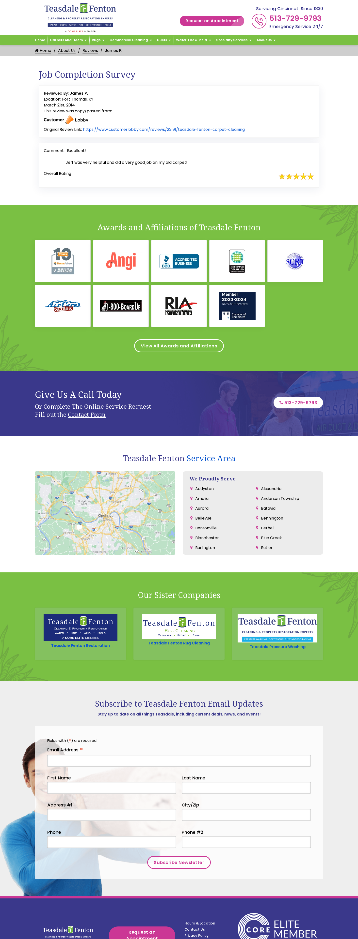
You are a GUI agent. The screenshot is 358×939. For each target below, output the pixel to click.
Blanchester (207, 538)
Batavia (268, 508)
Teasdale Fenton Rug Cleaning (179, 643)
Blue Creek (271, 538)
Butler (267, 548)
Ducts (162, 40)
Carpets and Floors (66, 40)
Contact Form (87, 414)
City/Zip (190, 805)
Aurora (202, 508)
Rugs (96, 40)
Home (40, 40)
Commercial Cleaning (129, 40)
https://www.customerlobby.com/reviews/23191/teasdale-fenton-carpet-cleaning (164, 129)
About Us (264, 40)
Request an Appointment (215, 21)
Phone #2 (192, 832)
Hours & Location (199, 923)
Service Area (211, 458)
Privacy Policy (196, 935)
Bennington (272, 518)
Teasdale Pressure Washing (278, 647)
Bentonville (206, 528)
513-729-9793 (295, 18)
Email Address (65, 750)
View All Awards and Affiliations (179, 346)
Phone (54, 832)
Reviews (90, 50)
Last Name (193, 778)
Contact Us (194, 929)
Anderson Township (280, 498)
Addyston (204, 489)
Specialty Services (231, 40)
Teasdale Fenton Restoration (80, 645)
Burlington (205, 548)
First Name (59, 778)
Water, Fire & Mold (191, 40)
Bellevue (203, 518)
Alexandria (271, 489)
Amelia (202, 498)
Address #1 (59, 805)
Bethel (267, 528)
